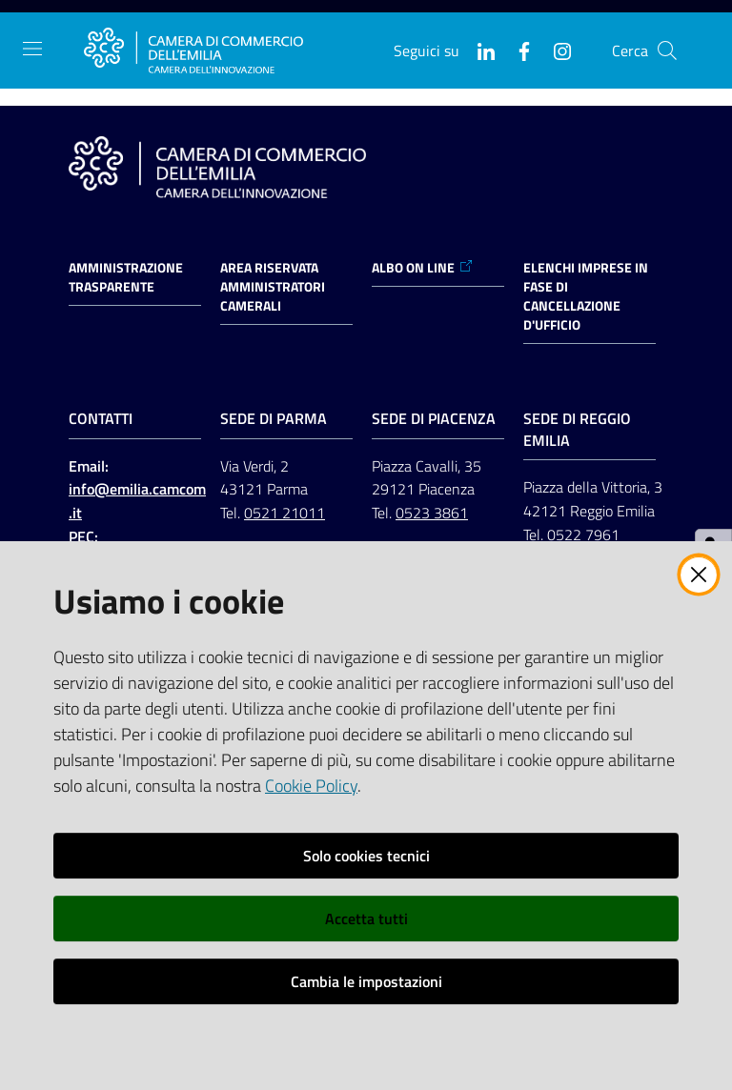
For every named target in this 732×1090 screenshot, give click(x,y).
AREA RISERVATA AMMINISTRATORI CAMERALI (272, 286)
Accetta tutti (366, 918)
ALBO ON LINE (423, 267)
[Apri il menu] (32, 48)
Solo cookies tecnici (366, 855)
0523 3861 (432, 512)
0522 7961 (583, 534)
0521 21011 (284, 512)
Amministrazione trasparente (126, 277)
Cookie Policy (311, 785)
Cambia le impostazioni (366, 981)
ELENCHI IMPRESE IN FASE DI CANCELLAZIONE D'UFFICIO (585, 296)
